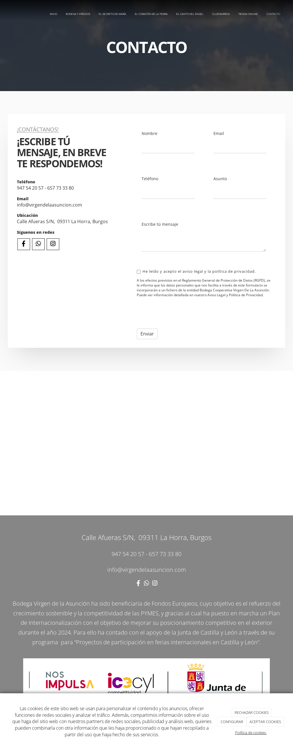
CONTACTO (273, 14)
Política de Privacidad (246, 294)
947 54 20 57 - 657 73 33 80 (45, 188)
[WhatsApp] (38, 244)
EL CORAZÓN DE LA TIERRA (151, 14)
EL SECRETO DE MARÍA (112, 14)
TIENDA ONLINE (248, 14)
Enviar (147, 334)
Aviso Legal (216, 294)
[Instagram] (53, 244)
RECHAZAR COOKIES (252, 712)
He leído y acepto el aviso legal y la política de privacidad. (196, 271)
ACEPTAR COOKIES (265, 721)
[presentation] (180, 313)
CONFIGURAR (232, 721)
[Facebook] (23, 244)
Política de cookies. (251, 732)
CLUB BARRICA (221, 14)
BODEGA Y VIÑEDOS (78, 14)
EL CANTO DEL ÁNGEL (189, 14)
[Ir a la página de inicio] (3, 14)
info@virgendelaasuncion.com (50, 205)
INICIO (53, 14)
